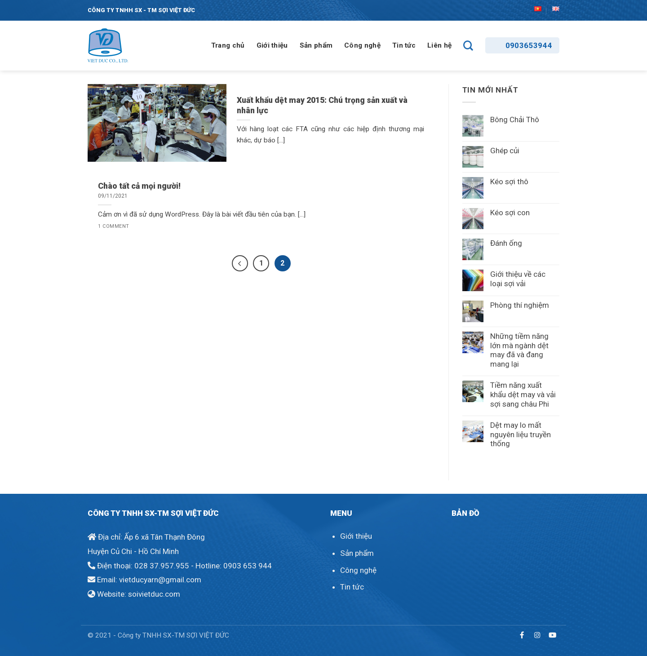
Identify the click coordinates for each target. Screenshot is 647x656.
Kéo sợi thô (509, 181)
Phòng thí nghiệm (519, 305)
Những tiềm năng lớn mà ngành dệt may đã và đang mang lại (519, 350)
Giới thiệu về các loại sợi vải (517, 279)
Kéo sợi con (510, 212)
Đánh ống (506, 243)
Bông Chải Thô (514, 119)
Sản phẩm (316, 45)
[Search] (468, 45)
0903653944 (528, 45)
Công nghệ (362, 45)
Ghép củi (504, 150)
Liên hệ (439, 45)
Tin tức (404, 45)
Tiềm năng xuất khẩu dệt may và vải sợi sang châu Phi (523, 394)
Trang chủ (228, 45)
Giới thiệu (272, 45)
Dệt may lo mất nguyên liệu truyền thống (520, 434)
